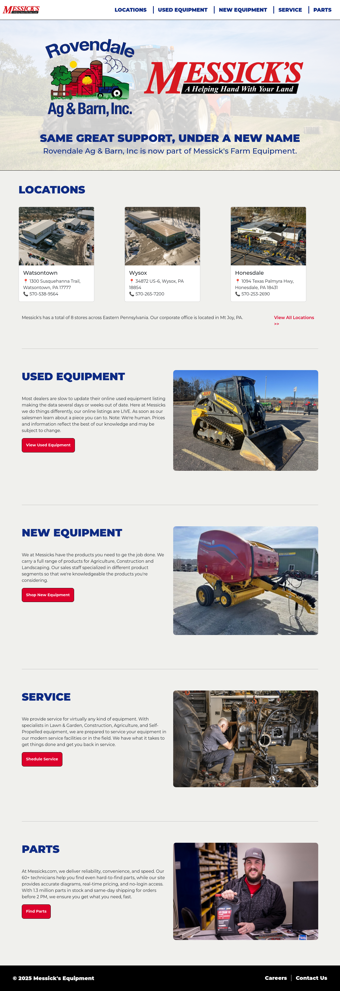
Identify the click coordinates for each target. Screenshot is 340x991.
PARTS (322, 10)
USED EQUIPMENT (182, 10)
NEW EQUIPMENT (243, 10)
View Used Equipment (48, 445)
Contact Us (311, 978)
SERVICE (290, 10)
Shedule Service (42, 759)
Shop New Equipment (48, 594)
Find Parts (36, 911)
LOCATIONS (131, 10)
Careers (276, 978)
